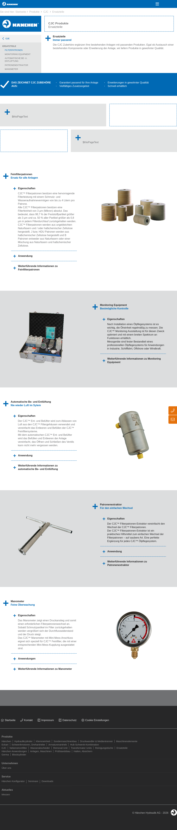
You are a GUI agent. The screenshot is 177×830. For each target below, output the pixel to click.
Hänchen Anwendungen (14, 751)
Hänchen (6, 741)
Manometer (11, 69)
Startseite (20, 11)
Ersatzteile (58, 11)
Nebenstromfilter (18, 748)
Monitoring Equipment (18, 54)
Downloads (47, 781)
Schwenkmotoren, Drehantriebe (28, 744)
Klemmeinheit (43, 741)
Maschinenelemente (126, 741)
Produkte (34, 11)
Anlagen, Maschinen (41, 751)
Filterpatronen (14, 50)
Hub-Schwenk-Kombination (84, 744)
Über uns (6, 768)
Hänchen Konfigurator (13, 781)
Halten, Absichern (83, 751)
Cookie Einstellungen (97, 720)
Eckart (5, 744)
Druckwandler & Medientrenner (96, 741)
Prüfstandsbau (62, 751)
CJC (45, 11)
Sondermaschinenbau (65, 741)
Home (5, 4)
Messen (6, 794)
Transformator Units (81, 748)
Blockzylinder (19, 754)
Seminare (33, 781)
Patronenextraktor (16, 65)
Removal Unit (60, 748)
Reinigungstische (104, 748)
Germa (5, 754)
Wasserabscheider (40, 748)
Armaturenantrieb (57, 744)
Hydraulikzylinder (23, 741)
